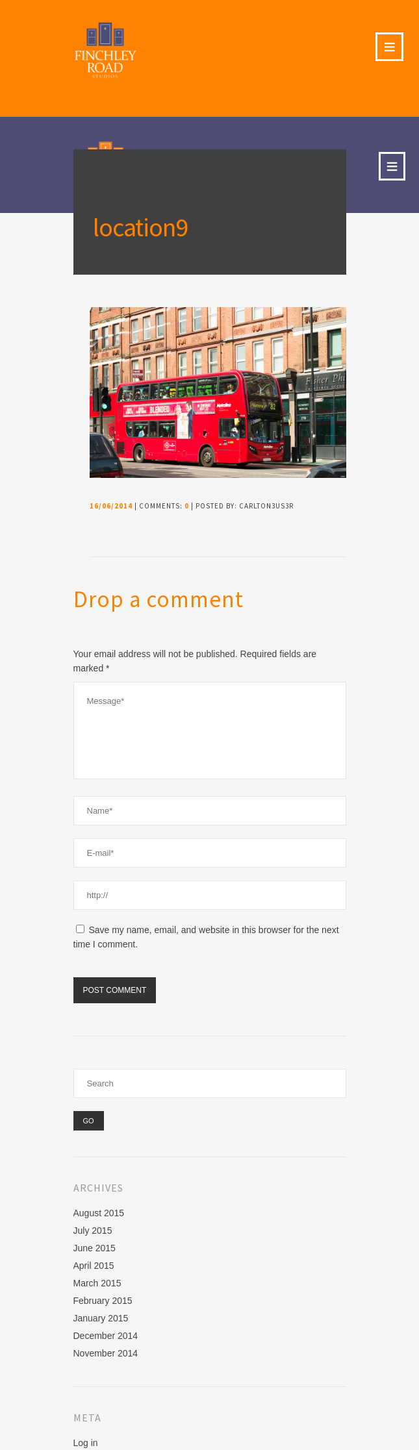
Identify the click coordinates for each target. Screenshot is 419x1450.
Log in (85, 1443)
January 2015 (101, 1318)
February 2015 (103, 1300)
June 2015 (94, 1248)
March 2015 (97, 1283)
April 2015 (93, 1265)
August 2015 (99, 1213)
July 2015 (92, 1230)
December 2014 (105, 1336)
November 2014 (105, 1353)
